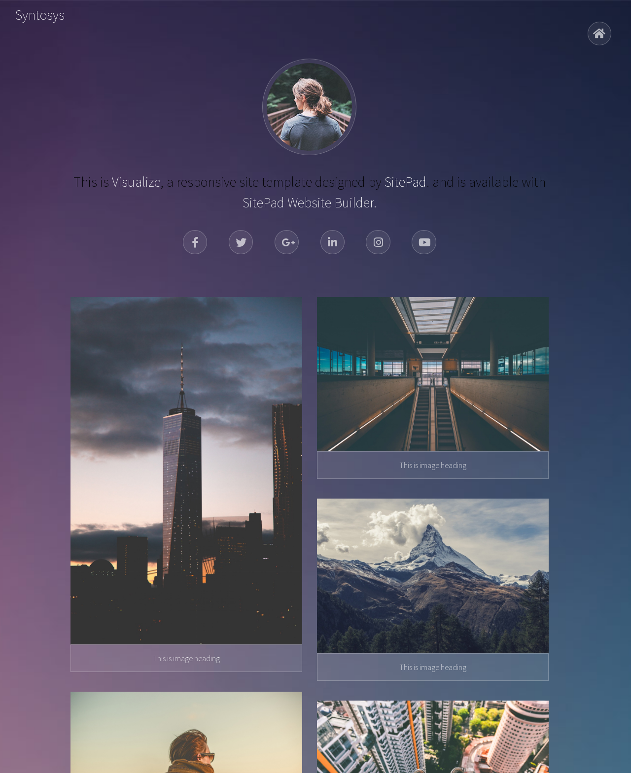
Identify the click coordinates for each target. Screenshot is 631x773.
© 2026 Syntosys (315, 746)
